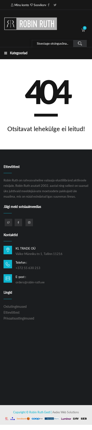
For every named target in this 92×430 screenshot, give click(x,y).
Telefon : (21, 262)
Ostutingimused (15, 307)
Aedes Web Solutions (65, 412)
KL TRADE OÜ (26, 248)
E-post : (21, 277)
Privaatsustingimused (19, 318)
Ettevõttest (12, 312)
